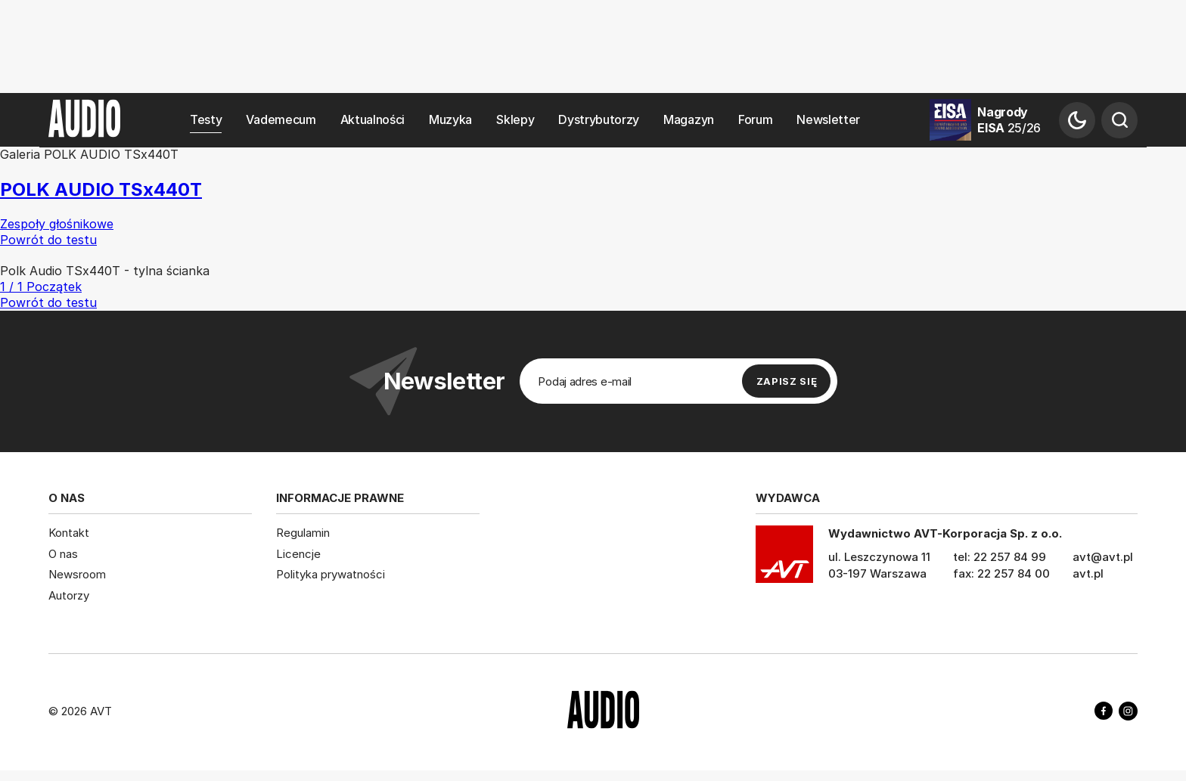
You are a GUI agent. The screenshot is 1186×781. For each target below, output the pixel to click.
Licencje (298, 553)
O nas (63, 553)
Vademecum (280, 120)
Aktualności (372, 120)
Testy (206, 120)
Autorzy (68, 594)
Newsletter (828, 120)
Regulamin (303, 532)
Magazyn (688, 120)
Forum (755, 120)
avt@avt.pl (1103, 557)
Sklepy (515, 120)
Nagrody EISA (1009, 119)
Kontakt (68, 532)
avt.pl (1088, 573)
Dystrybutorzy (598, 120)
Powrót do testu (48, 302)
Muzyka (450, 120)
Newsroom (77, 574)
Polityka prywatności (330, 574)
